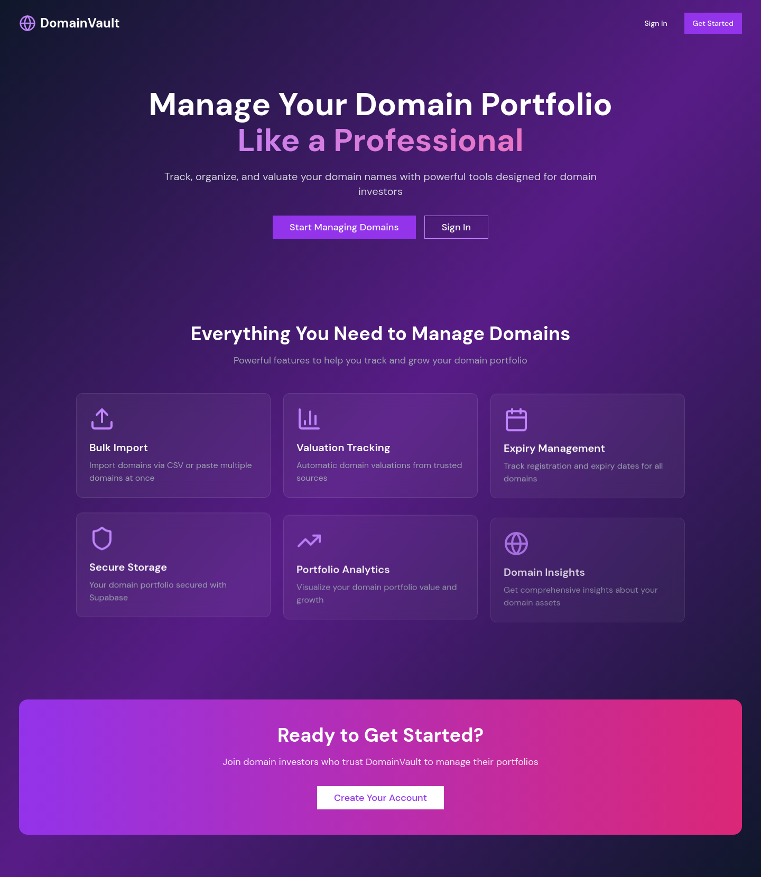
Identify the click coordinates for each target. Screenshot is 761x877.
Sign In (655, 23)
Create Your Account (380, 803)
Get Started (713, 23)
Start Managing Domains (344, 227)
